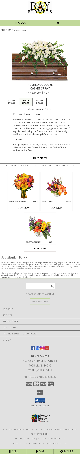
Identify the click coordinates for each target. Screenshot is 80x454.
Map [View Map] (40, 451)
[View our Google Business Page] (38, 349)
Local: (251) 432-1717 (40, 370)
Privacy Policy (21, 443)
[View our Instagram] (42, 349)
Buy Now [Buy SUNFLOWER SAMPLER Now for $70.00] (24, 208)
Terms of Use (60, 443)
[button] (40, 400)
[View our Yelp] (47, 349)
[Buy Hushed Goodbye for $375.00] (40, 158)
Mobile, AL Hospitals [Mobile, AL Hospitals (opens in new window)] (43, 429)
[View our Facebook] (33, 349)
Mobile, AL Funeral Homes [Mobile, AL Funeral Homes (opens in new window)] (16, 429)
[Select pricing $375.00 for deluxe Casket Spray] (25, 102)
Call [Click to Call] (13, 451)
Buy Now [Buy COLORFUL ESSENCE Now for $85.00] (40, 248)
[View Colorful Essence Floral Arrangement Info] (40, 226)
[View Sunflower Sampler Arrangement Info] (23, 186)
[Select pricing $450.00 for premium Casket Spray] (39, 102)
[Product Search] (40, 286)
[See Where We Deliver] (40, 301)
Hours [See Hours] (66, 451)
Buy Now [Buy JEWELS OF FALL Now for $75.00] (56, 208)
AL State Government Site (51, 438)
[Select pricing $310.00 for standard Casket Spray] (11, 102)
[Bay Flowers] (40, 16)
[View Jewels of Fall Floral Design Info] (56, 186)
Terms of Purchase (41, 443)
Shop (20, 23)
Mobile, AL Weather (25, 438)
